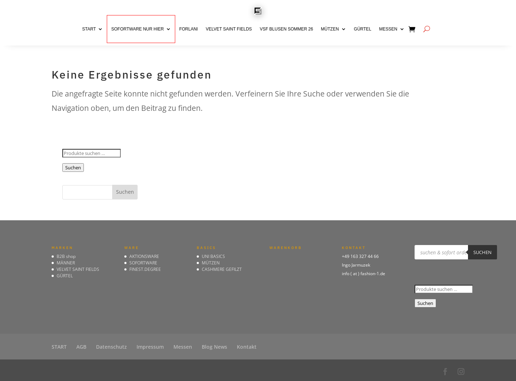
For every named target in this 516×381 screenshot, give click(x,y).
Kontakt (247, 346)
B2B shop (66, 256)
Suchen (73, 167)
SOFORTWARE (143, 263)
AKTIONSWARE (144, 256)
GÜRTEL (362, 29)
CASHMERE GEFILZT (222, 269)
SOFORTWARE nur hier (137, 29)
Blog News (214, 346)
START (89, 29)
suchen (482, 252)
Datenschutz (111, 346)
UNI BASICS (213, 256)
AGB (81, 346)
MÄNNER (66, 263)
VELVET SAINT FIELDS (229, 29)
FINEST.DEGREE (145, 269)
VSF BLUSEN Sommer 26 (286, 29)
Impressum (150, 346)
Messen (388, 29)
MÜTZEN (330, 29)
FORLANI (188, 29)
